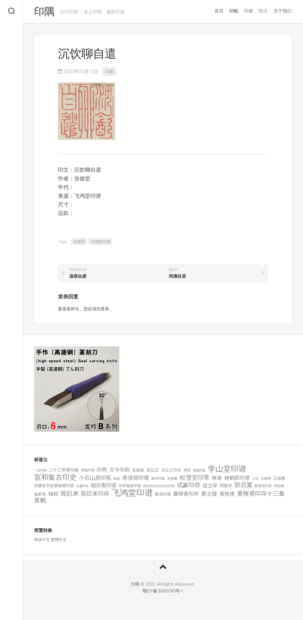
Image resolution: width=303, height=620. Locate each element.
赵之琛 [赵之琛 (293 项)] (210, 485)
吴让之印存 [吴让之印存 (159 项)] (171, 470)
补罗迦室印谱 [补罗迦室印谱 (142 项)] (130, 486)
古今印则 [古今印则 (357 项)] (119, 470)
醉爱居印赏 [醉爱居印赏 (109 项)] (263, 486)
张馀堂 (79, 241)
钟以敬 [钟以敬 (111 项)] (279, 486)
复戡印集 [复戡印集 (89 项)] (199, 470)
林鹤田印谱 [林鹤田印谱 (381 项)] (237, 478)
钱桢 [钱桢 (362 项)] (53, 494)
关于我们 (282, 11)
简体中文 (42, 539)
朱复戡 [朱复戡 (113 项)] (172, 478)
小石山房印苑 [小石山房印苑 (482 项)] (95, 478)
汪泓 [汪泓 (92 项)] (255, 478)
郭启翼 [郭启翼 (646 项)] (243, 485)
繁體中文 (59, 539)
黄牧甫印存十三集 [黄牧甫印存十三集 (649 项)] (261, 493)
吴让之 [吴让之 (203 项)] (152, 470)
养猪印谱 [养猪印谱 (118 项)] (88, 470)
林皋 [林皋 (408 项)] (217, 478)
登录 (105, 308)
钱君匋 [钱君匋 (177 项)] (40, 494)
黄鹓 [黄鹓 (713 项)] (40, 500)
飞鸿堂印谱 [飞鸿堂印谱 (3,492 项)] (132, 493)
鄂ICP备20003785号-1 (163, 591)
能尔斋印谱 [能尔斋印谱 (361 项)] (103, 485)
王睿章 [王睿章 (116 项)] (266, 478)
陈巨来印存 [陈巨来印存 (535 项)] (95, 494)
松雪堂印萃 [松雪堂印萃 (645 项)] (195, 478)
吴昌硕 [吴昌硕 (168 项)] (138, 470)
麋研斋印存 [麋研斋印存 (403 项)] (186, 494)
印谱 (248, 11)
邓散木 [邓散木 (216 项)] (226, 485)
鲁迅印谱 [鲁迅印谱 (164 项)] (163, 494)
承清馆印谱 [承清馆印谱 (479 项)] (135, 478)
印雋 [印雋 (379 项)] (102, 470)
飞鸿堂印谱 (100, 241)
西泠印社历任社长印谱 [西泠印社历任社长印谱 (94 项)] (158, 486)
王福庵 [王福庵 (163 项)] (279, 478)
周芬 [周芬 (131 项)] (187, 470)
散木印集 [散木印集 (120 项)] (158, 478)
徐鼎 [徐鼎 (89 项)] (117, 478)
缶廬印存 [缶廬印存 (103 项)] (82, 486)
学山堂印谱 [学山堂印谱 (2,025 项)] (227, 469)
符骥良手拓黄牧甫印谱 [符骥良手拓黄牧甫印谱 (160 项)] (54, 485)
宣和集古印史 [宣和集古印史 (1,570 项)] (55, 477)
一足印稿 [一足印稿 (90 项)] (40, 470)
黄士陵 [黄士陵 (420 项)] (209, 494)
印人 (263, 11)
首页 (218, 11)
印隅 (44, 12)
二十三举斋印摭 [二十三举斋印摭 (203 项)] (64, 470)
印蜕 (233, 11)
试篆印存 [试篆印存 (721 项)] (188, 485)
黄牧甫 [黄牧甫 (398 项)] (227, 494)
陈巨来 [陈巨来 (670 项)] (70, 493)
